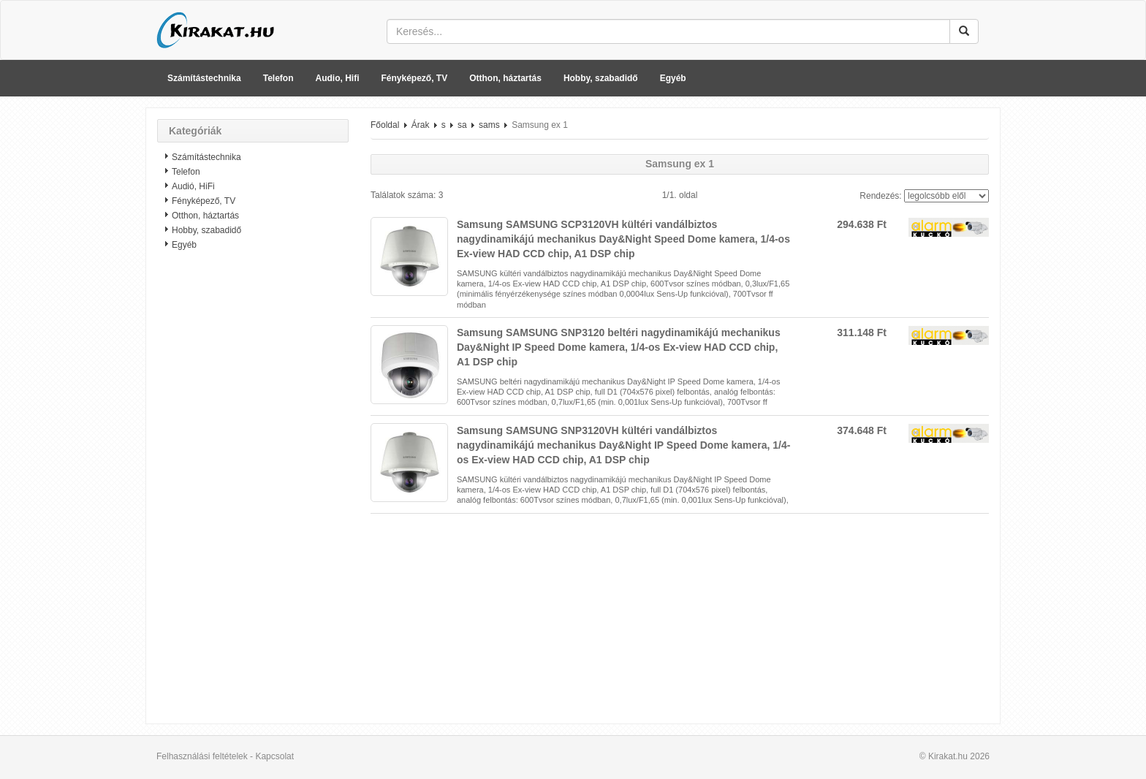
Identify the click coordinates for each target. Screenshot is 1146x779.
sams (489, 125)
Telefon (278, 78)
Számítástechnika (204, 78)
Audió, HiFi (193, 186)
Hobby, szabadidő (600, 78)
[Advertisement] (253, 493)
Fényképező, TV (415, 78)
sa (462, 125)
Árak (420, 125)
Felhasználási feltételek (202, 756)
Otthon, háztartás (505, 78)
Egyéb (673, 78)
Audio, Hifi (338, 78)
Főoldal (385, 125)
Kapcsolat (274, 756)
